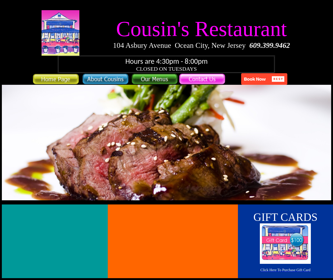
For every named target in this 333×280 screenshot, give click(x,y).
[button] (264, 79)
